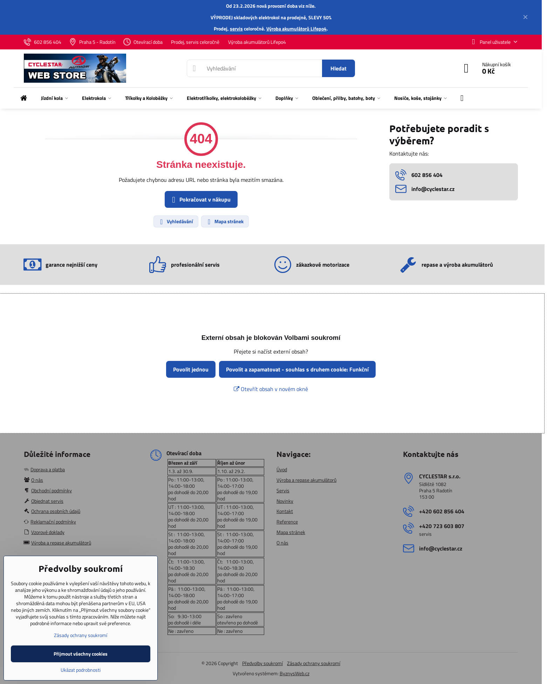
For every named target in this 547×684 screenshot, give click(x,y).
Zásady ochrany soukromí (313, 663)
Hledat (338, 68)
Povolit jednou (190, 369)
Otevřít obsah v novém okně (271, 389)
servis (236, 28)
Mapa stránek (225, 221)
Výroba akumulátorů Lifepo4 (296, 28)
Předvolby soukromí (262, 663)
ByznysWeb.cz (294, 673)
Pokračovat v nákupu (200, 199)
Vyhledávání (175, 221)
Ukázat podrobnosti (81, 669)
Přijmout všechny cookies (81, 653)
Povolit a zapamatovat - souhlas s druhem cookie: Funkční (297, 369)
